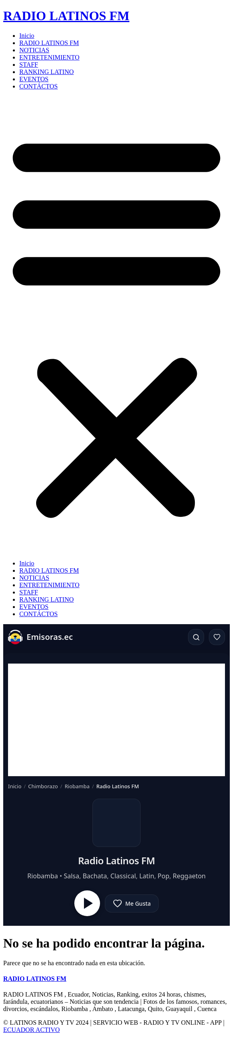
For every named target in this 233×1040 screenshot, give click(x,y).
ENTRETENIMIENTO (49, 57)
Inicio (26, 35)
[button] (116, 325)
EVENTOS (34, 79)
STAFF (28, 64)
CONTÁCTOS (38, 86)
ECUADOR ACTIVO (31, 1029)
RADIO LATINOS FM (66, 15)
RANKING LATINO (46, 71)
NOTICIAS (34, 50)
